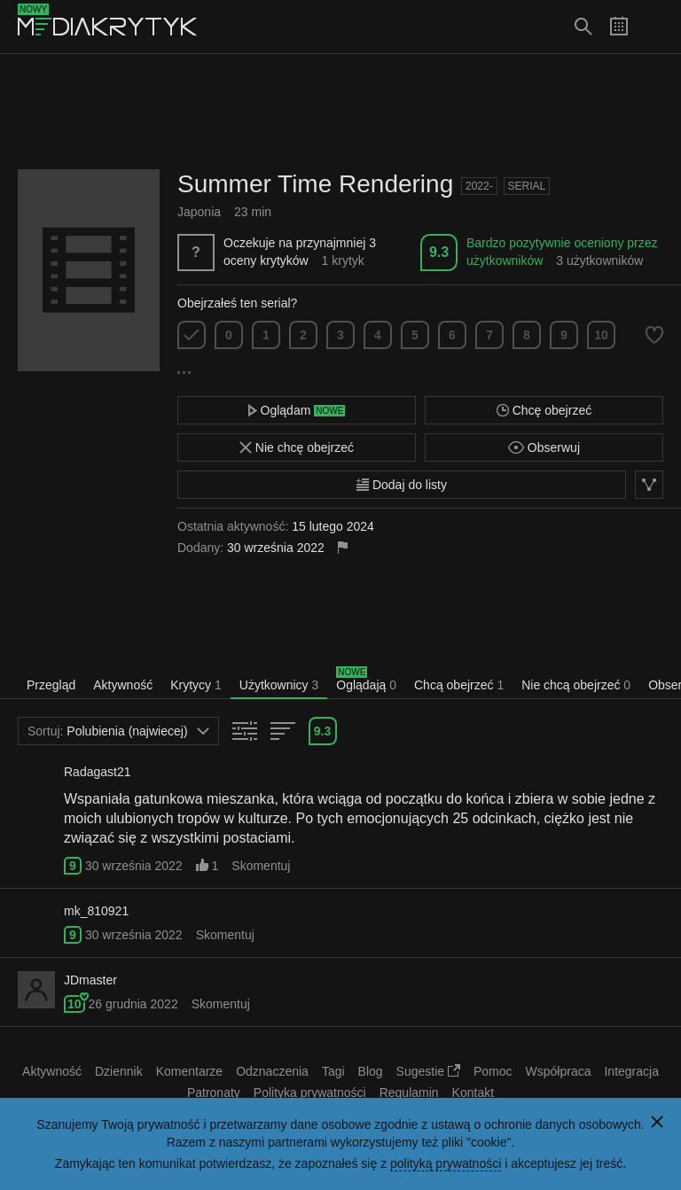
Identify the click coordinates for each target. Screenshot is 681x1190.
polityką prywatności (445, 1163)
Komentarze (189, 1071)
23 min (252, 212)
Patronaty (213, 1092)
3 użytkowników (599, 260)
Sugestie (428, 1071)
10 (601, 335)
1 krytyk (343, 260)
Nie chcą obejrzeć (575, 685)
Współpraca (558, 1071)
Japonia (199, 212)
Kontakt (473, 1092)
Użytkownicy (278, 685)
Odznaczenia (272, 1071)
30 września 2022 (134, 866)
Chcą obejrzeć (459, 685)
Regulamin (409, 1092)
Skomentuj (260, 866)
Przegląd (51, 685)
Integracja (631, 1071)
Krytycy (196, 685)
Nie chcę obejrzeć (296, 447)
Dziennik (119, 1071)
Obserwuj (544, 447)
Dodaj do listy (401, 485)
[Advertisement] (340, 112)
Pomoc (493, 1071)
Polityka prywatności (310, 1092)
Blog (370, 1071)
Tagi (333, 1071)
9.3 (439, 252)
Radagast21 (97, 772)
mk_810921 (96, 911)
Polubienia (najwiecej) (118, 731)
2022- (479, 186)
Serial (527, 186)
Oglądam (297, 410)
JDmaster (90, 980)
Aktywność (123, 685)
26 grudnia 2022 (132, 1004)
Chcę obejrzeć (544, 410)
